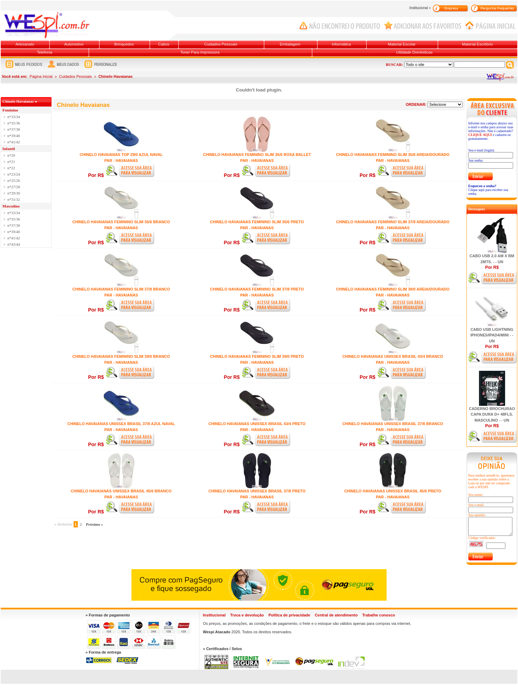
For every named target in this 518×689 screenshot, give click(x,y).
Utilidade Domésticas (414, 52)
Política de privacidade (289, 615)
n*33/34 (13, 117)
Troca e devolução (247, 615)
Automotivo (73, 44)
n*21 (11, 161)
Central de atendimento (336, 615)
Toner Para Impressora (200, 52)
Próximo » (94, 524)
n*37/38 (13, 129)
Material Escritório (477, 44)
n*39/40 (13, 136)
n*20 (11, 155)
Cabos (163, 44)
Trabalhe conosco (378, 615)
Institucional (214, 615)
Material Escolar (402, 44)
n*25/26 (13, 180)
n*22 (11, 168)
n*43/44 (13, 244)
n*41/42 (13, 142)
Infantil (8, 148)
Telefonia (44, 52)
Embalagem (290, 44)
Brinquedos (124, 44)
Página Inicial (40, 76)
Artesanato (24, 44)
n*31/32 (13, 199)
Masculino (11, 206)
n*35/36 (13, 123)
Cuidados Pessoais (220, 44)
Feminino (10, 110)
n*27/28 (13, 187)
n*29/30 (13, 193)
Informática (341, 44)
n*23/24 (13, 174)
